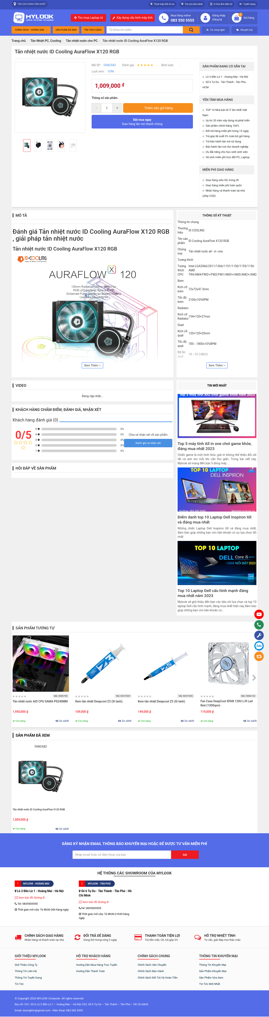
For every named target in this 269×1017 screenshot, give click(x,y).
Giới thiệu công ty (26, 964)
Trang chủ (19, 41)
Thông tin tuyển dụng (28, 977)
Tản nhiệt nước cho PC (82, 41)
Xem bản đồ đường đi (30, 897)
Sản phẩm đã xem (65, 30)
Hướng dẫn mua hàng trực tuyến (96, 964)
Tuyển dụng (247, 4)
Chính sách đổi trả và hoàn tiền (158, 977)
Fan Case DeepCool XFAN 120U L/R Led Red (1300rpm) (226, 703)
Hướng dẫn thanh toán (90, 971)
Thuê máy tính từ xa (162, 4)
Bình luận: (167, 65)
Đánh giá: (128, 65)
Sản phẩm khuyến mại (213, 971)
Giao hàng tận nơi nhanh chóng (142, 122)
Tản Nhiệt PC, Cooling (45, 41)
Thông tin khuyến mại (212, 964)
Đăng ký (217, 19)
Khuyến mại (244, 30)
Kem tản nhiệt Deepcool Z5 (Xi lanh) (161, 701)
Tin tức (19, 984)
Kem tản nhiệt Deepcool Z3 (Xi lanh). (99, 701)
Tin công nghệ (216, 30)
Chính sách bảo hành (151, 971)
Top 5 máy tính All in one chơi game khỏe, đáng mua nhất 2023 (215, 446)
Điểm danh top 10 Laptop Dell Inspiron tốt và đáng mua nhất (215, 520)
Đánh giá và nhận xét (148, 443)
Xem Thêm (92, 365)
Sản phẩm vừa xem (211, 977)
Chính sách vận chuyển (152, 964)
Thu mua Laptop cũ (88, 17)
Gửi (185, 854)
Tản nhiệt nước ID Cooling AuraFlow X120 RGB (39, 809)
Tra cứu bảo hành (192, 4)
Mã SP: (97, 65)
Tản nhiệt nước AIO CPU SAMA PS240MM (40, 701)
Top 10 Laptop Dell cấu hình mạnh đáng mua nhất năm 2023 (213, 593)
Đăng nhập (218, 15)
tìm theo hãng (93, 30)
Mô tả (21, 215)
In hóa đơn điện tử (221, 4)
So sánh (62, 720)
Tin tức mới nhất (209, 984)
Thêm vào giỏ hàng (158, 108)
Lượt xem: (98, 71)
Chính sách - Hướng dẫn (31, 30)
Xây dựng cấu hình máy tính (135, 17)
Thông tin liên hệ (26, 971)
